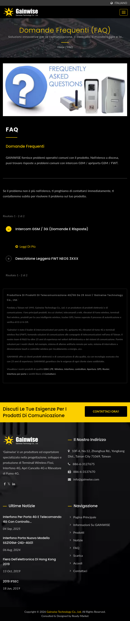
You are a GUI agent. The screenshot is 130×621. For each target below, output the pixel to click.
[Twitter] (9, 484)
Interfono (69, 369)
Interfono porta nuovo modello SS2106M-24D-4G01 (26, 540)
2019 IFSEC (11, 581)
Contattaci (80, 571)
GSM (45, 369)
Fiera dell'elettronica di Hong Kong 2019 (29, 561)
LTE (51, 369)
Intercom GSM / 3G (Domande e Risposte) (51, 229)
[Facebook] (5, 484)
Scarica (78, 555)
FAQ (70, 47)
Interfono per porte (16, 373)
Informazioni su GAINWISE (91, 525)
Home (60, 47)
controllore (80, 369)
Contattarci (50, 373)
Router (105, 369)
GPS (99, 369)
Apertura (91, 369)
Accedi (77, 563)
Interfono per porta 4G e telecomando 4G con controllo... (32, 519)
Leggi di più (25, 246)
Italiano (121, 3)
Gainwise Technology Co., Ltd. (64, 611)
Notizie (78, 540)
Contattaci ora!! (106, 411)
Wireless (58, 369)
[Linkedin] (13, 484)
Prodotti (78, 532)
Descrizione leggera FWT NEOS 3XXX (46, 258)
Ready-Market (80, 616)
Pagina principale (84, 517)
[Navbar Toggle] (124, 12)
